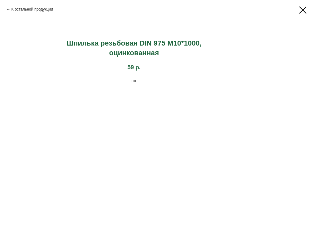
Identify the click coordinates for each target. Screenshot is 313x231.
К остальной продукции (32, 9)
